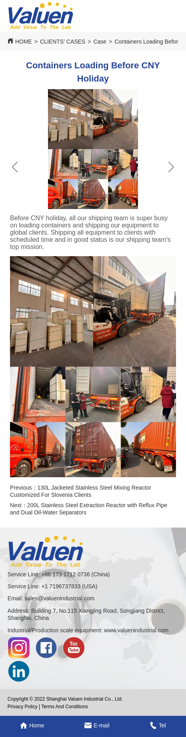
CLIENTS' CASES (62, 41)
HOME (23, 41)
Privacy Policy (23, 706)
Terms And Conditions (64, 706)
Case (99, 41)
